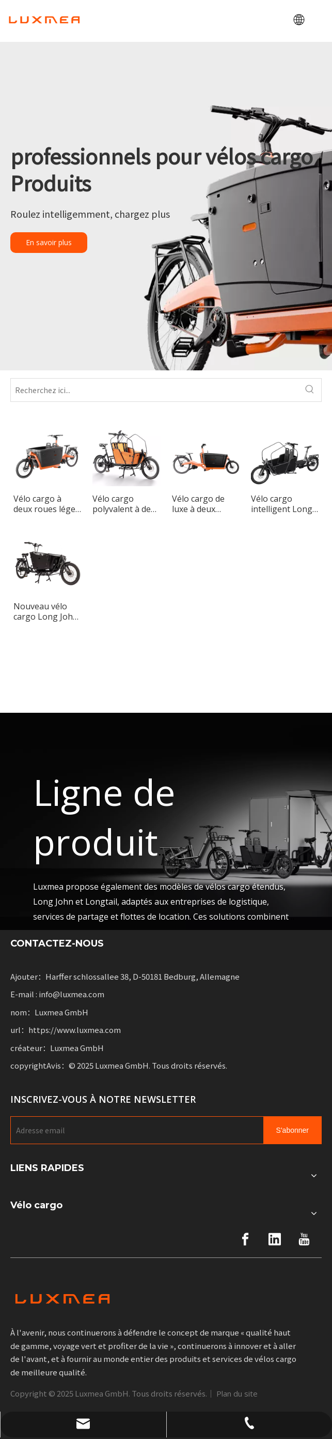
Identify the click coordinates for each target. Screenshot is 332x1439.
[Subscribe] (292, 1130)
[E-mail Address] (135, 1130)
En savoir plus (49, 242)
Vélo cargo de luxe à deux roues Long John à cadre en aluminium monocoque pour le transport (205, 503)
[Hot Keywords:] (309, 390)
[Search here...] (154, 390)
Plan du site (237, 1393)
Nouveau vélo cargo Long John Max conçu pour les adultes (45, 611)
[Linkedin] (274, 1239)
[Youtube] (304, 1239)
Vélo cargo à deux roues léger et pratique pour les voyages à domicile (46, 503)
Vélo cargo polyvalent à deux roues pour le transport (126, 503)
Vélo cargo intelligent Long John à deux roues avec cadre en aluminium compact (283, 503)
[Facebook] (245, 1239)
